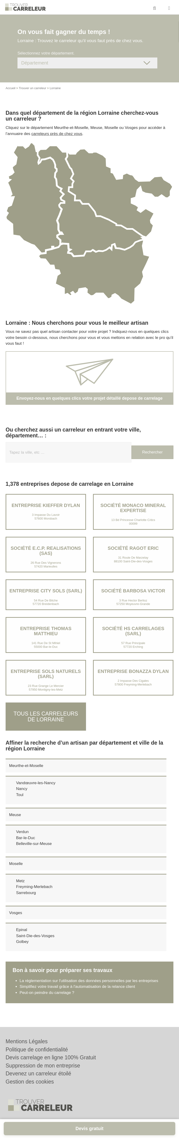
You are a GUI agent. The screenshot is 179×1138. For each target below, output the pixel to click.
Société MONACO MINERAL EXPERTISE (133, 508)
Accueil (10, 88)
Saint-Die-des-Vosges (35, 935)
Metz (20, 880)
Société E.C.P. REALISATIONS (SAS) (46, 551)
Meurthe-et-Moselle (26, 765)
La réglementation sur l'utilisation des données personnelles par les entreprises (89, 980)
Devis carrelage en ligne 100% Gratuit (51, 1057)
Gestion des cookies (30, 1082)
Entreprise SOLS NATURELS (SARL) (46, 674)
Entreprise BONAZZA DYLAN (133, 671)
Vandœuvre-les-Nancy (35, 782)
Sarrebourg (26, 892)
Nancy (21, 789)
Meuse (15, 814)
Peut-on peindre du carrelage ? (47, 992)
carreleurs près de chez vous (56, 134)
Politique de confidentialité (37, 1050)
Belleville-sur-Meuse (34, 843)
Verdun (22, 832)
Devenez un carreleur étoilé (38, 1073)
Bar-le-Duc (25, 837)
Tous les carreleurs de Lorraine (46, 716)
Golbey (22, 941)
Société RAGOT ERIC (133, 548)
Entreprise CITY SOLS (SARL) (46, 590)
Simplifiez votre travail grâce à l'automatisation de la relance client (77, 986)
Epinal (21, 930)
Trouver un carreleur (32, 88)
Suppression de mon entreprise (43, 1066)
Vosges (15, 912)
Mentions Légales (27, 1041)
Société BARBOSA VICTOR (133, 590)
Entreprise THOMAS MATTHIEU (45, 631)
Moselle (16, 863)
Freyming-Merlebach (34, 887)
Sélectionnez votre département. (46, 53)
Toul (19, 794)
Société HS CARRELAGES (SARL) (133, 631)
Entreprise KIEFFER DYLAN (46, 505)
